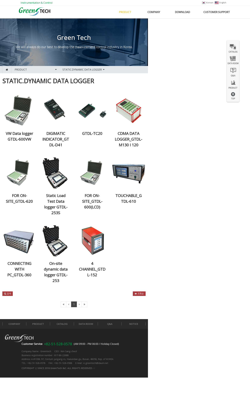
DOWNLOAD (182, 12)
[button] (21, 327)
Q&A (179, 357)
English (220, 2)
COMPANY (153, 12)
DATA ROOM (143, 357)
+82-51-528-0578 (105, 369)
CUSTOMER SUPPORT (216, 12)
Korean (207, 2)
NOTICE (215, 357)
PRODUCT (125, 12)
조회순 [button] (227, 327)
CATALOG (106, 357)
